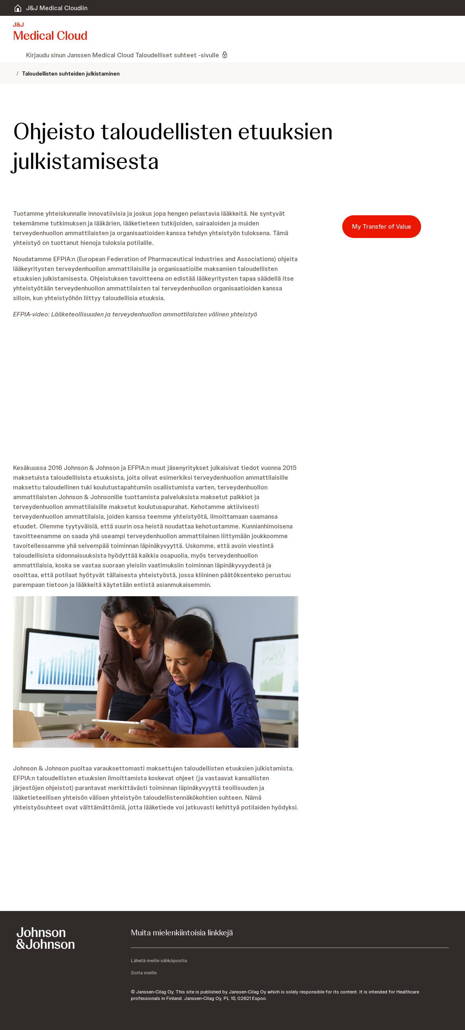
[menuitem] (16, 55)
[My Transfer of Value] (381, 226)
